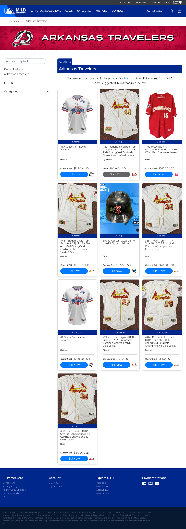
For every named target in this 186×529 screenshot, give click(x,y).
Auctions (101, 10)
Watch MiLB (102, 489)
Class (69, 10)
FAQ (5, 497)
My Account (55, 486)
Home (7, 21)
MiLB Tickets (102, 493)
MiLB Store (102, 486)
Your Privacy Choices (14, 489)
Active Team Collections (45, 10)
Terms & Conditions (13, 493)
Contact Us (9, 482)
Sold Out (116, 174)
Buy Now (117, 10)
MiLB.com (155, 3)
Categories (84, 10)
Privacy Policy (10, 486)
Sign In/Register (154, 11)
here (127, 78)
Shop (166, 3)
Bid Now (74, 174)
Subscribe (141, 3)
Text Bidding (125, 3)
